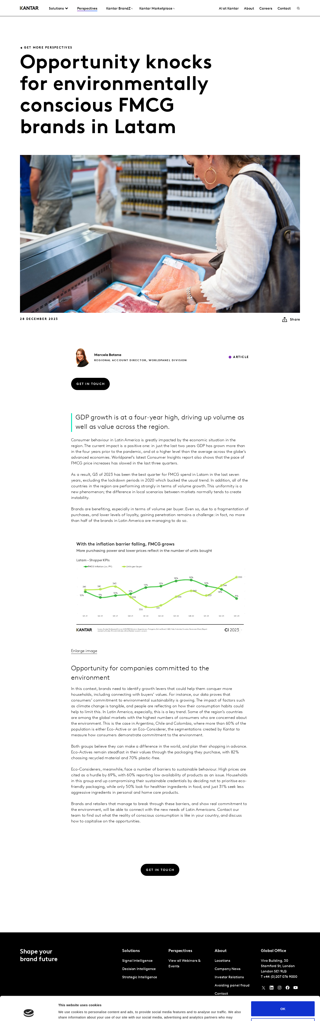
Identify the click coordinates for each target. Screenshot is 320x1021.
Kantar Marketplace (155, 8)
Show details (68, 1012)
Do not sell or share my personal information (283, 1003)
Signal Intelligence (137, 961)
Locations (222, 961)
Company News (227, 969)
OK (283, 986)
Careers (265, 8)
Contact (284, 8)
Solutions (56, 8)
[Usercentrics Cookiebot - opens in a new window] (28, 1012)
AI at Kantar (229, 8)
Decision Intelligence (139, 969)
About (249, 8)
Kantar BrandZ (118, 8)
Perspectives (87, 8)
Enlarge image (84, 651)
